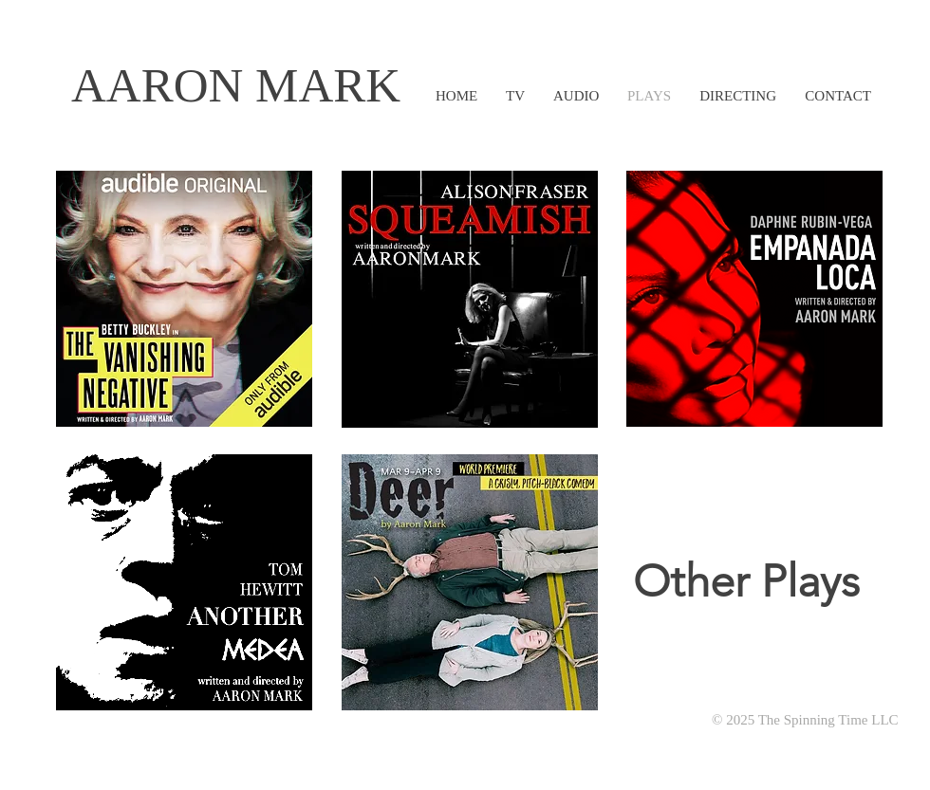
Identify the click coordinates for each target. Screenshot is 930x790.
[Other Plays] (746, 582)
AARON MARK (235, 85)
